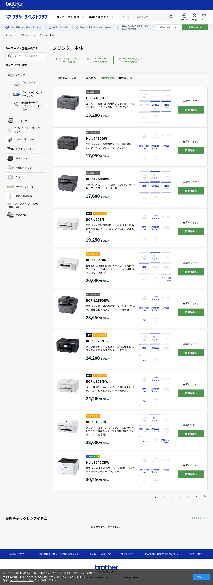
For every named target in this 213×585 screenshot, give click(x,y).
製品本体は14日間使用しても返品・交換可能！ (135, 27)
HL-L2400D (95, 97)
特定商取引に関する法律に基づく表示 (59, 553)
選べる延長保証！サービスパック (95, 27)
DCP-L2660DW (97, 300)
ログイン (184, 20)
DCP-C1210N (96, 259)
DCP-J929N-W (97, 381)
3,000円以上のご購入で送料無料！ (26, 27)
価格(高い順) (125, 77)
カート (204, 17)
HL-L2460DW (96, 138)
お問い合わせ (195, 27)
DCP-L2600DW (97, 178)
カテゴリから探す (68, 17)
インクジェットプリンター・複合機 (67, 60)
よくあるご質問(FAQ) (100, 553)
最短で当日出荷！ (61, 27)
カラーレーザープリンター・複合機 (130, 60)
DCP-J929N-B (97, 340)
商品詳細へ (191, 110)
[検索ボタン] (171, 16)
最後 (204, 496)
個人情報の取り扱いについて (160, 553)
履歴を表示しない (199, 518)
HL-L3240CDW (97, 462)
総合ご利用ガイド (168, 27)
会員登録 (194, 20)
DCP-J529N (95, 219)
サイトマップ (128, 553)
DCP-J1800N (96, 421)
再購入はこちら (99, 17)
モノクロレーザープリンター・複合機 (98, 60)
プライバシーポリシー (22, 580)
